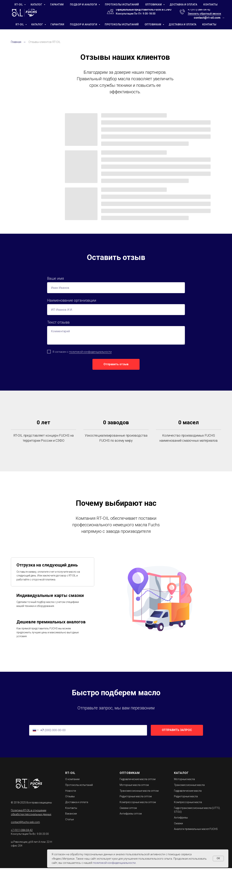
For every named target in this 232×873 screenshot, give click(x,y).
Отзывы (70, 801)
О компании (72, 784)
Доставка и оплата (76, 807)
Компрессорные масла (188, 807)
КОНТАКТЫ (209, 24)
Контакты (71, 812)
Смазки (178, 828)
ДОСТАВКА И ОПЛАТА (182, 24)
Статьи (69, 824)
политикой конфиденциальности (90, 351)
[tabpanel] (161, 602)
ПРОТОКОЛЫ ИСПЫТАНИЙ (122, 24)
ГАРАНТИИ (57, 24)
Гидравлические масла (188, 795)
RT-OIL (20, 24)
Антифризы (181, 822)
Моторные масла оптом (134, 789)
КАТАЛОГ (37, 24)
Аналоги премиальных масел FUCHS (196, 833)
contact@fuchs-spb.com (25, 827)
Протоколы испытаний (79, 789)
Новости (70, 795)
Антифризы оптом (131, 818)
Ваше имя (55, 278)
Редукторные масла (186, 801)
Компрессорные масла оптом (138, 807)
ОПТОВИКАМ (153, 24)
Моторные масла (184, 784)
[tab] (52, 576)
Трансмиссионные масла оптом (139, 795)
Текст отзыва (58, 322)
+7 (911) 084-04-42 (199, 9)
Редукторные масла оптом (136, 801)
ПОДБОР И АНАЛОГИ (84, 24)
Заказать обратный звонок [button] (204, 13)
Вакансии (71, 818)
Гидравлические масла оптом (138, 784)
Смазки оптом (128, 812)
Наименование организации (71, 300)
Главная (16, 42)
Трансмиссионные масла (189, 789)
